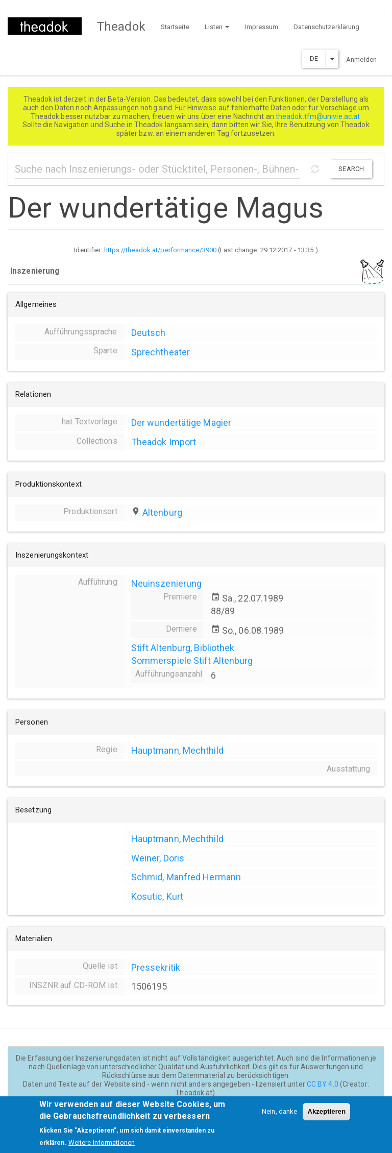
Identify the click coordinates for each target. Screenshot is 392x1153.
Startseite (175, 27)
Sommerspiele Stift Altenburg (192, 660)
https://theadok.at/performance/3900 (160, 250)
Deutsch (148, 332)
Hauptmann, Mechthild (177, 750)
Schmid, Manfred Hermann (186, 877)
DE (314, 58)
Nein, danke (279, 1117)
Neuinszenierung (166, 583)
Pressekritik (155, 967)
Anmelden (361, 59)
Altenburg (162, 512)
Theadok (121, 26)
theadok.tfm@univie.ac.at (319, 116)
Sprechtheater (160, 352)
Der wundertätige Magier (181, 422)
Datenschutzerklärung (326, 27)
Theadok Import (163, 442)
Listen (217, 27)
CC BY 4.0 (322, 1084)
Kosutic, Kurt (157, 896)
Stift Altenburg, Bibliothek (183, 647)
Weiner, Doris (157, 858)
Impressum (261, 27)
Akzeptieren (326, 1117)
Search (351, 169)
